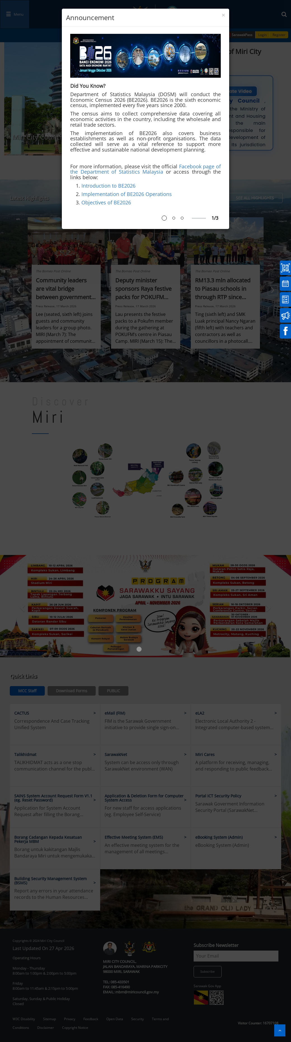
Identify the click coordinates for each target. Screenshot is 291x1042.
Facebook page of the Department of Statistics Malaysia (145, 169)
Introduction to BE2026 (108, 185)
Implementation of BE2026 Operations (126, 194)
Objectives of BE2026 (106, 202)
